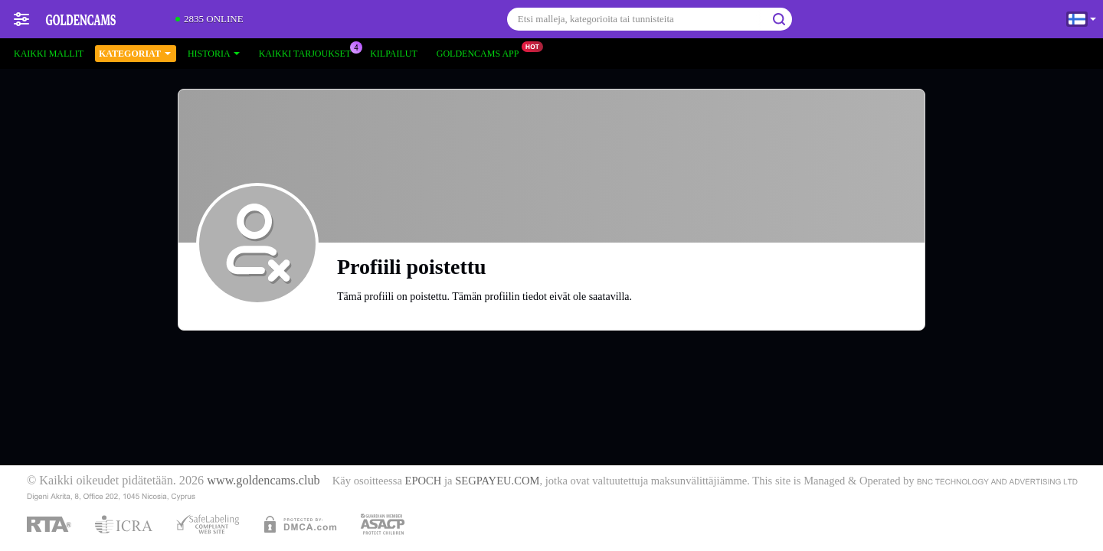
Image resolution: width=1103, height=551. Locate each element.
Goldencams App (482, 52)
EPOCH (423, 480)
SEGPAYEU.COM (497, 480)
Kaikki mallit (48, 53)
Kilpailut (393, 53)
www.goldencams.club (263, 480)
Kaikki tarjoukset (308, 52)
